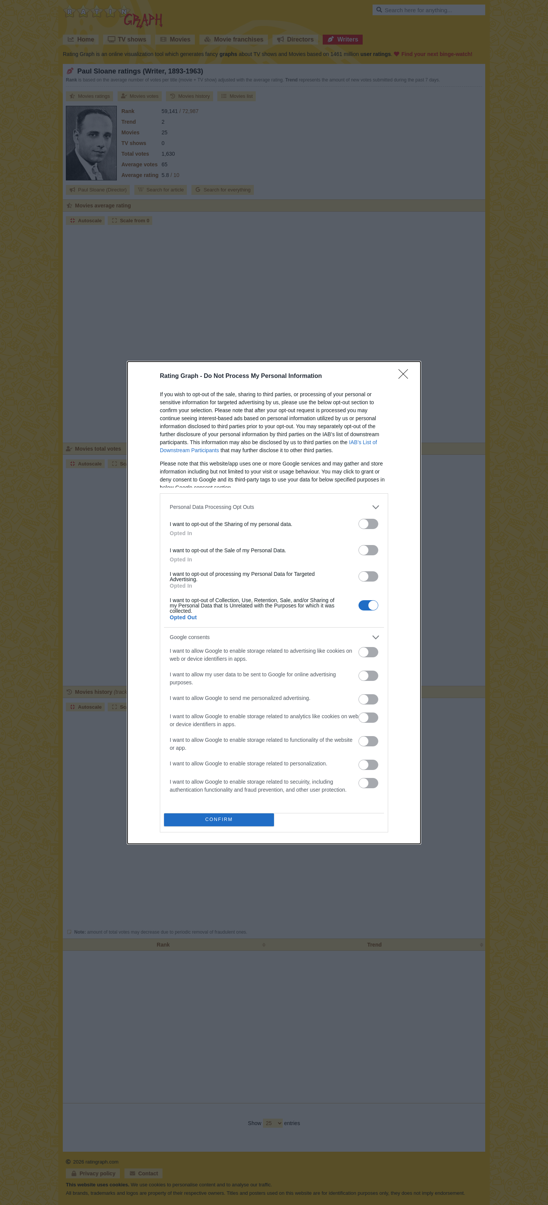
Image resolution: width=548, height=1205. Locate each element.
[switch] (368, 523)
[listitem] (274, 506)
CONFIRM (220, 819)
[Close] (405, 375)
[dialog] (274, 602)
